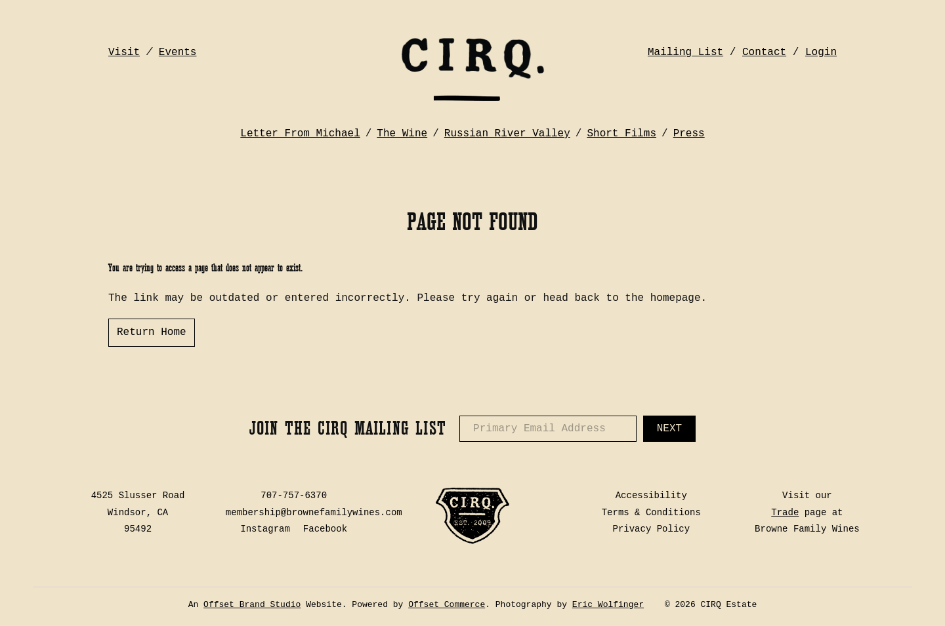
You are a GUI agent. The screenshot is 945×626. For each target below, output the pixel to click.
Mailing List (685, 52)
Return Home (151, 332)
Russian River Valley (507, 134)
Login (821, 52)
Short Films (621, 134)
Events (178, 52)
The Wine (402, 134)
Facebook (325, 529)
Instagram (265, 529)
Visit (124, 52)
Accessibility (651, 495)
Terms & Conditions (651, 512)
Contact (764, 52)
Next (669, 429)
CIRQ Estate (472, 69)
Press (689, 134)
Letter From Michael (300, 134)
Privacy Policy (651, 529)
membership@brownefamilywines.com (314, 512)
